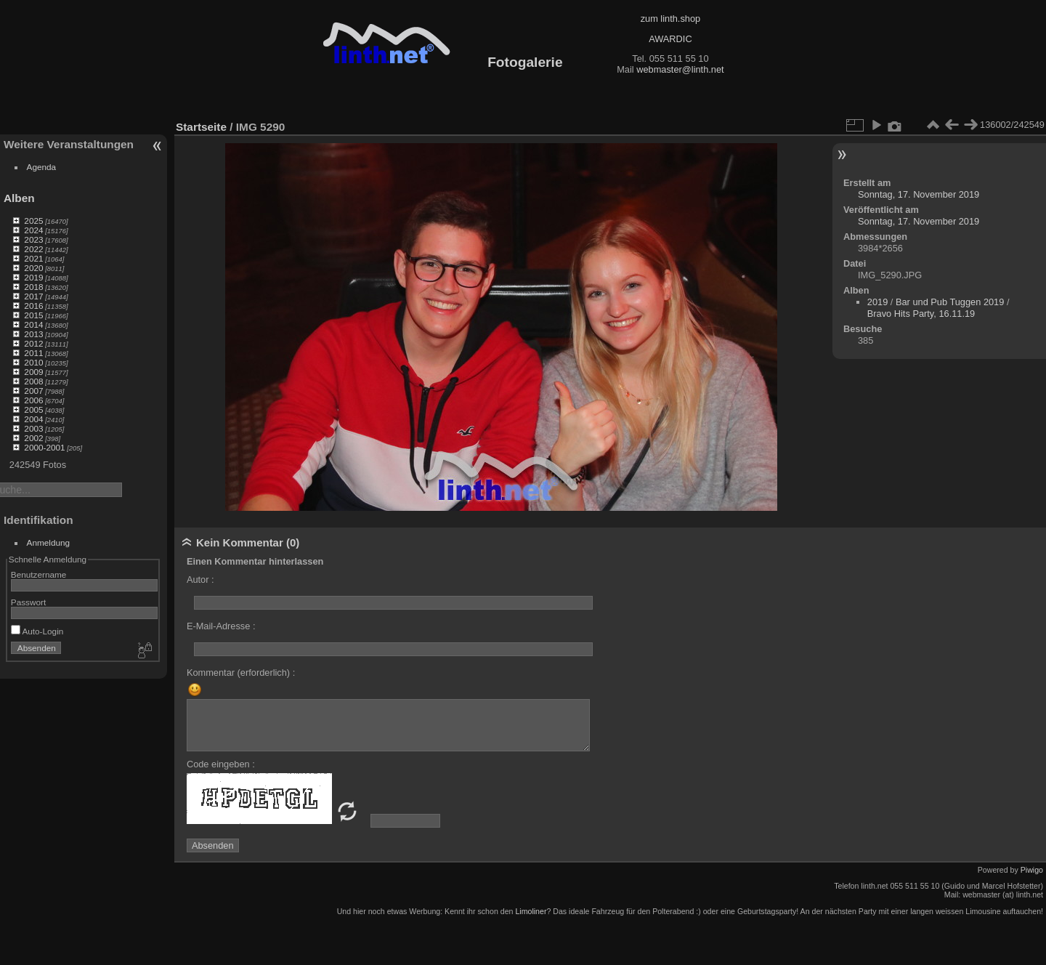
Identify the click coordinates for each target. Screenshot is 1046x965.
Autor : (200, 579)
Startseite (201, 127)
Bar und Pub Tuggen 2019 (950, 301)
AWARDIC (670, 38)
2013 (33, 334)
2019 (33, 277)
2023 (33, 239)
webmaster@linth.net (679, 69)
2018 (33, 286)
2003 (33, 428)
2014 (33, 324)
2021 (33, 258)
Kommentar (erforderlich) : (241, 672)
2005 (33, 409)
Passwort (28, 602)
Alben (19, 198)
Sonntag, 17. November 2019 (918, 194)
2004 (33, 419)
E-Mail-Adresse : (221, 626)
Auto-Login (37, 631)
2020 (33, 267)
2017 (33, 296)
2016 (33, 305)
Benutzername (39, 574)
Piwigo (1032, 869)
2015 (33, 315)
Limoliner (530, 911)
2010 (33, 362)
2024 (33, 230)
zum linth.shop (671, 18)
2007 (33, 390)
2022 (33, 249)
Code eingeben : (221, 764)
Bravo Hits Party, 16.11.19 (921, 313)
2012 (33, 343)
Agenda (42, 166)
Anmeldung (48, 542)
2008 (33, 381)
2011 (33, 353)
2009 (33, 371)
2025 (33, 220)
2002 (33, 438)
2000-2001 (44, 447)
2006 (33, 400)
